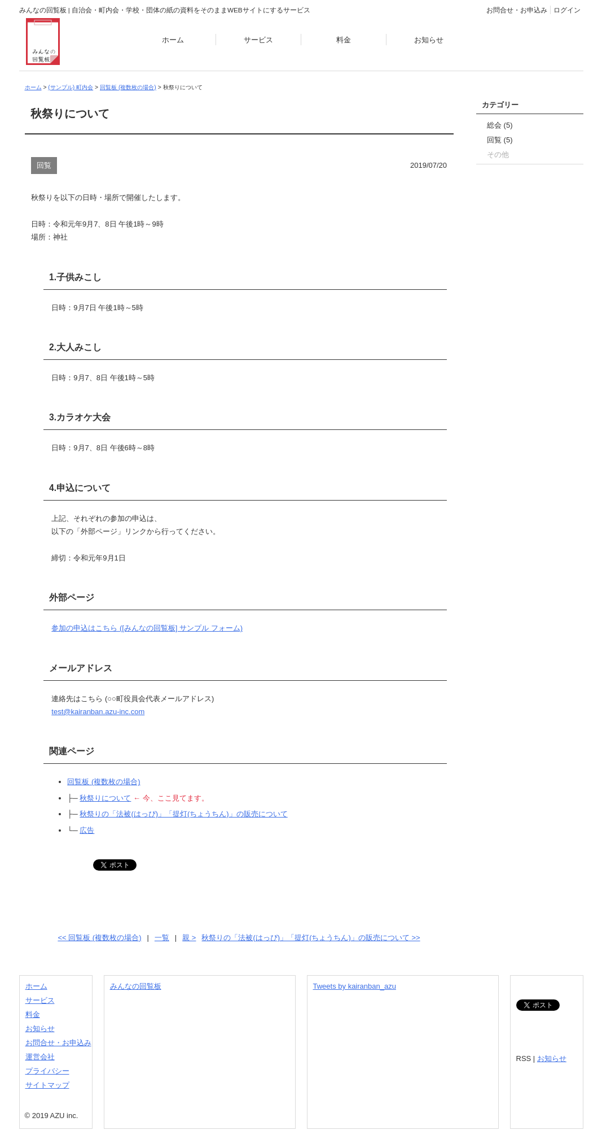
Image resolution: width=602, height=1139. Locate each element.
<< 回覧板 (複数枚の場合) (99, 937)
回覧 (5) (500, 140)
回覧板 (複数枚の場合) (128, 87)
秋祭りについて (105, 798)
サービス (258, 40)
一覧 (162, 937)
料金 (343, 40)
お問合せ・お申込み (516, 10)
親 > (189, 937)
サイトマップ (47, 1085)
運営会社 (40, 1057)
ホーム (173, 40)
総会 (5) (500, 125)
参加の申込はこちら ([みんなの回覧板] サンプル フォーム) (147, 628)
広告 (87, 830)
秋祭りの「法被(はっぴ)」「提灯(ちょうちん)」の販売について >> (310, 937)
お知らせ (428, 40)
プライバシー (47, 1071)
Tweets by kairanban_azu (354, 986)
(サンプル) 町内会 (70, 87)
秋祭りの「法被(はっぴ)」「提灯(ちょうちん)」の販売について (183, 814)
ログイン (567, 10)
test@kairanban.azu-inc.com (97, 711)
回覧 (44, 165)
